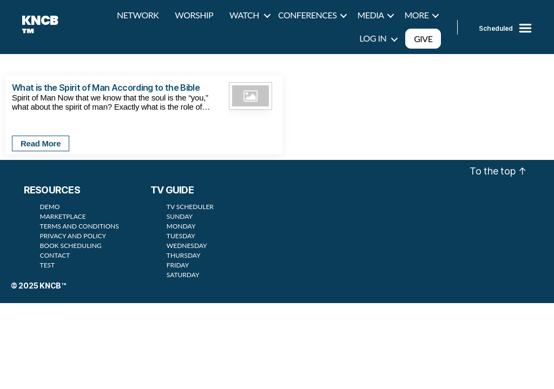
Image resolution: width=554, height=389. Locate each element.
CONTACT (55, 255)
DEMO (50, 207)
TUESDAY (181, 236)
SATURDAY (183, 275)
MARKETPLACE (63, 216)
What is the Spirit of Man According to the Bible (106, 87)
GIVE (423, 38)
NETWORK (138, 15)
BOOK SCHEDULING (71, 246)
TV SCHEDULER (190, 207)
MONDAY (181, 226)
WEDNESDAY (187, 246)
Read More (41, 143)
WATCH (244, 15)
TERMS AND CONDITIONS (79, 226)
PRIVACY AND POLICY (73, 236)
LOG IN (372, 38)
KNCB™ (40, 27)
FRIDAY (178, 265)
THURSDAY (184, 255)
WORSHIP (194, 15)
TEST (47, 265)
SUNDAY (180, 216)
